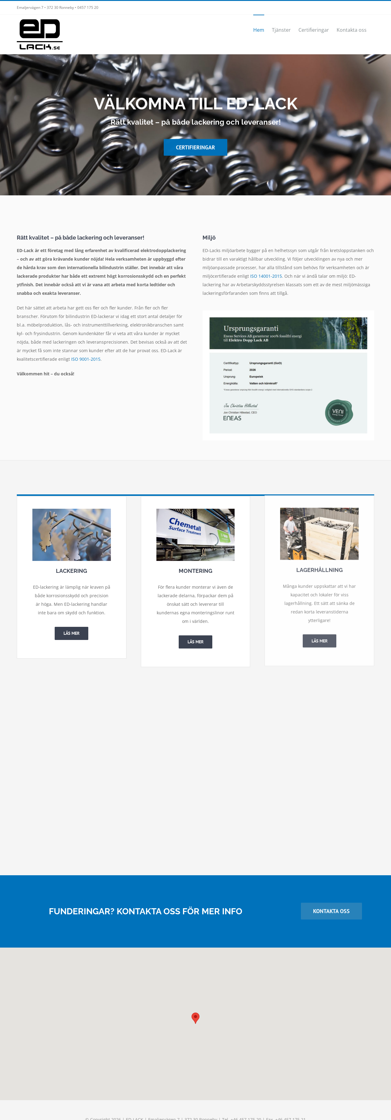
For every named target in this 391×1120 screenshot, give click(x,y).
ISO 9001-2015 (85, 359)
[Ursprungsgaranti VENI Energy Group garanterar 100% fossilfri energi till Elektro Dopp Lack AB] (288, 312)
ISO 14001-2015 (266, 276)
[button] (195, 1018)
